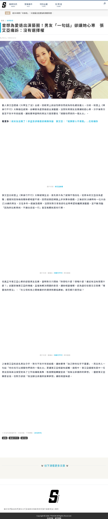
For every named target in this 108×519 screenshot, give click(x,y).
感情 (4, 438)
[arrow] (4, 5)
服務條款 (38, 509)
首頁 (2, 20)
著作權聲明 (46, 509)
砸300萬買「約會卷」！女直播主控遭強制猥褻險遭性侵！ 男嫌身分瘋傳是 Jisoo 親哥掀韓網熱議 (34, 13)
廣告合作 (22, 509)
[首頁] (54, 496)
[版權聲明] (38, 433)
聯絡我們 (14, 509)
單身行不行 (58, 273)
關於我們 (7, 509)
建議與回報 (30, 509)
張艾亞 (24, 438)
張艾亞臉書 (59, 186)
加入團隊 (55, 509)
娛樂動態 (10, 20)
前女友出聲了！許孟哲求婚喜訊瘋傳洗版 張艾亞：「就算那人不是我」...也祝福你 (54, 121)
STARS (58, 5)
